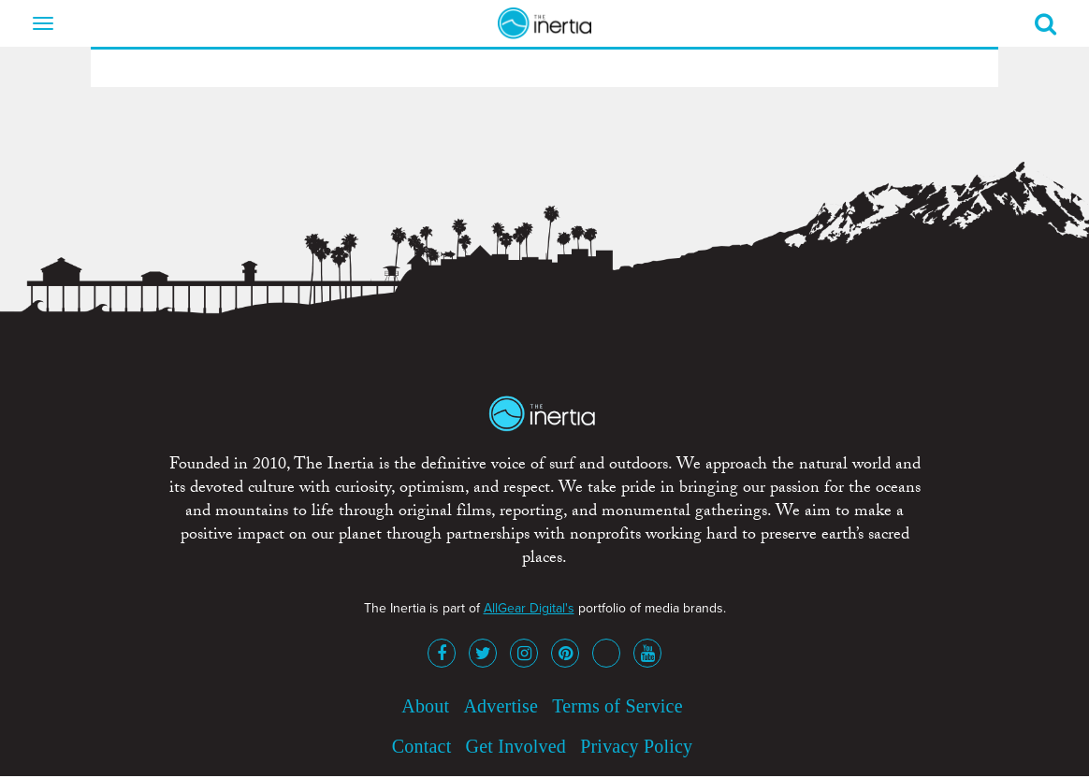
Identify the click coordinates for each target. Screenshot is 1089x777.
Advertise (500, 706)
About (425, 706)
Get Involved (516, 746)
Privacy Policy (636, 746)
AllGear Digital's (529, 608)
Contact (422, 746)
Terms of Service (617, 706)
